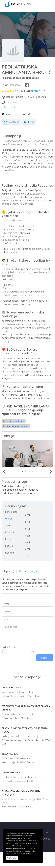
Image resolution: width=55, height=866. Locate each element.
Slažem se (11, 858)
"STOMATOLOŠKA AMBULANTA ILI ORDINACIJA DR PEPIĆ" (26, 708)
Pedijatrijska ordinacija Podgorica (19, 493)
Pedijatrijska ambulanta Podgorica (20, 489)
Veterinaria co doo (12, 687)
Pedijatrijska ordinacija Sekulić (17, 486)
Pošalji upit (11, 122)
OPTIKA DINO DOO (11, 772)
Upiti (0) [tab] (9, 571)
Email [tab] (29, 122)
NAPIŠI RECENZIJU (38, 91)
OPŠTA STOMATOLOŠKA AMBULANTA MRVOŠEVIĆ (21, 793)
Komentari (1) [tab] (28, 571)
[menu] (48, 4)
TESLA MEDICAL (10, 753)
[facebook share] (27, 85)
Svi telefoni (9, 107)
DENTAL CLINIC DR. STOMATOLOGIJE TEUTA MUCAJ (25, 730)
